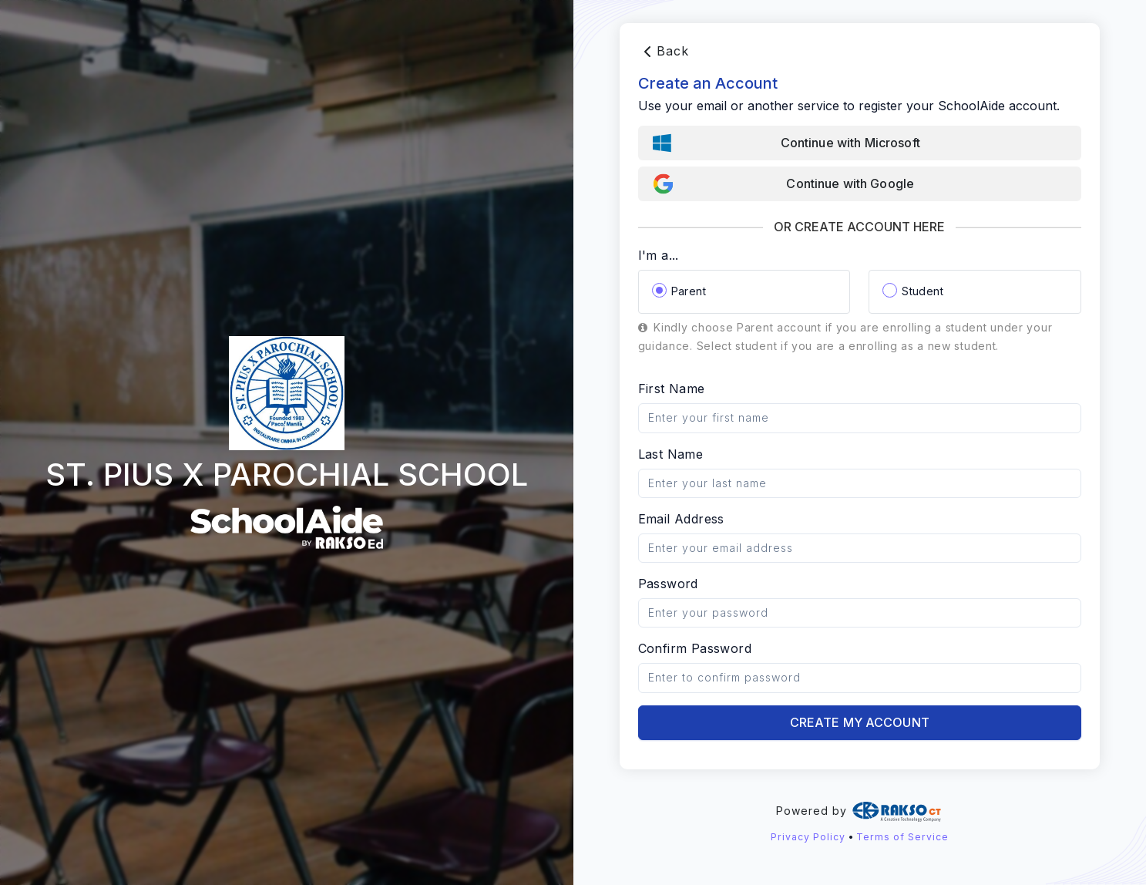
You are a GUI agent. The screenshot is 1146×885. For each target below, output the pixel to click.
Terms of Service (902, 837)
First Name (671, 388)
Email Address (681, 519)
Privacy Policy (808, 837)
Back (663, 51)
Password (668, 583)
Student (922, 291)
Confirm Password (694, 648)
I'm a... (658, 255)
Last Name (671, 454)
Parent (688, 291)
